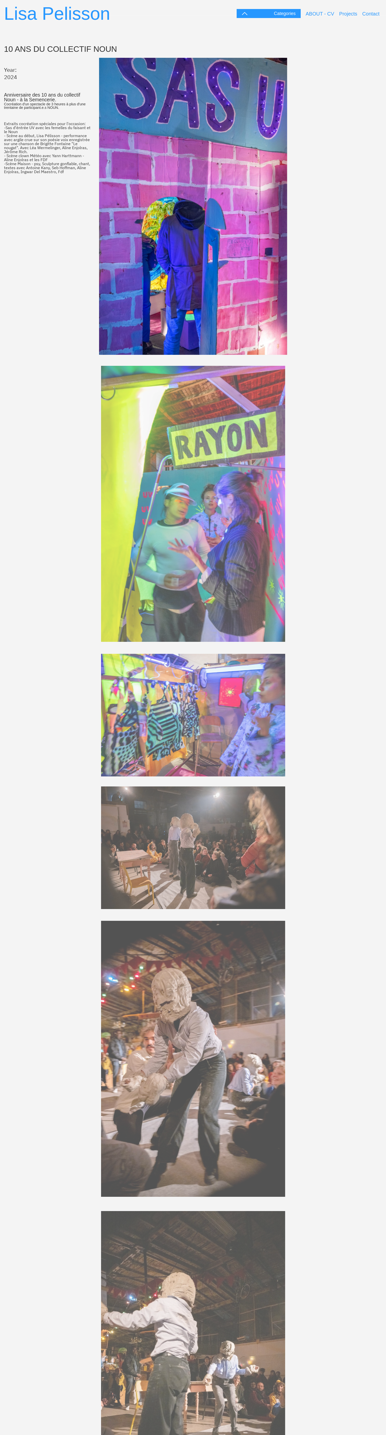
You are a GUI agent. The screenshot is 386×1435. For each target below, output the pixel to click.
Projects (348, 14)
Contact (370, 14)
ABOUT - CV (320, 14)
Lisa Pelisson (57, 14)
